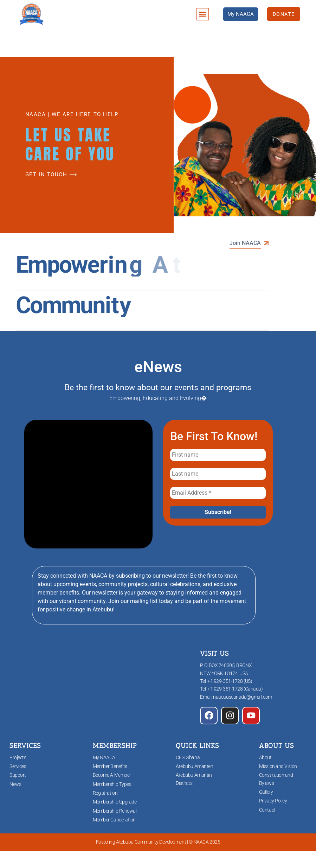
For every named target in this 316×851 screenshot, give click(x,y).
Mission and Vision (278, 766)
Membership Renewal (115, 811)
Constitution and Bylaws (276, 779)
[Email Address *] (218, 493)
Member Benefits (110, 766)
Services (17, 766)
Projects (17, 757)
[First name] (218, 455)
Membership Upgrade (115, 802)
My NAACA (104, 757)
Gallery (266, 792)
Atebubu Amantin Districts (194, 779)
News (15, 784)
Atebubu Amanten (194, 766)
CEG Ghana (188, 757)
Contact (267, 810)
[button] (202, 14)
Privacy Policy (273, 801)
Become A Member (112, 775)
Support (17, 775)
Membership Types (112, 784)
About (265, 757)
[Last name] (218, 474)
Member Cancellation (114, 820)
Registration (105, 793)
